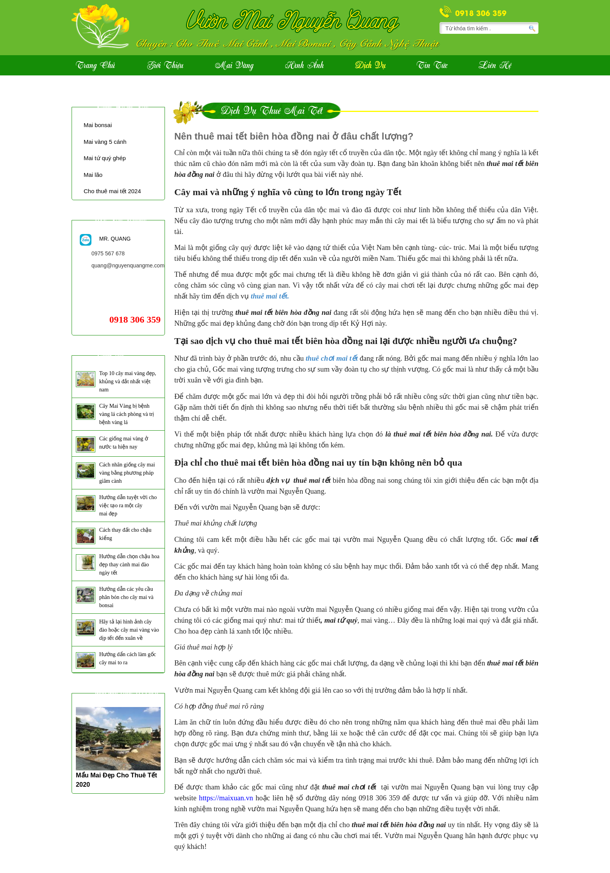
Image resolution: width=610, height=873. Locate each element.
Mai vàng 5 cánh (105, 141)
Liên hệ (495, 66)
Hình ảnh (304, 66)
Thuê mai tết (121, 105)
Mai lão (93, 174)
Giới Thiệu (165, 66)
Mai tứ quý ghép (105, 158)
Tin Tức (432, 66)
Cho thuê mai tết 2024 (112, 191)
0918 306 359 (481, 12)
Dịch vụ (370, 66)
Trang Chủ (95, 66)
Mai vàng (234, 66)
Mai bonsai (98, 125)
